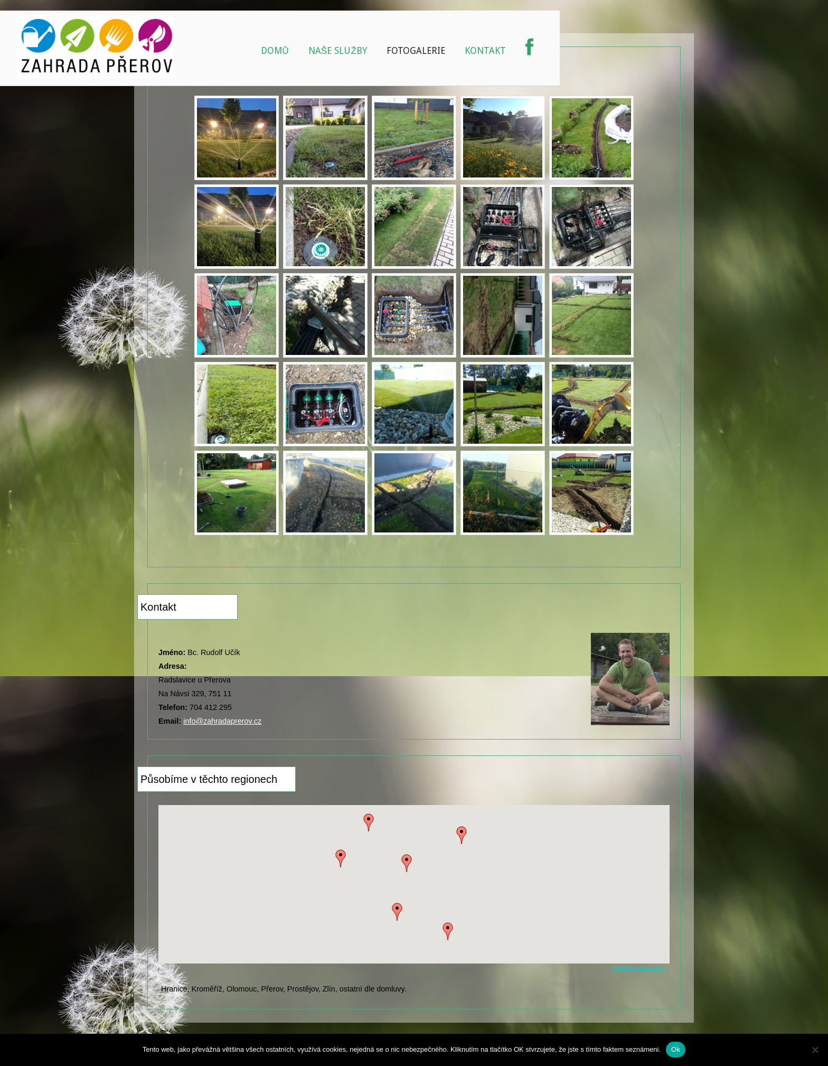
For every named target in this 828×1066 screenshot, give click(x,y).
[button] (406, 863)
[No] (815, 1049)
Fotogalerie (416, 50)
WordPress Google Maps (637, 967)
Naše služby (337, 50)
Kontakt (485, 50)
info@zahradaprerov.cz (222, 721)
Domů (275, 50)
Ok (675, 1049)
